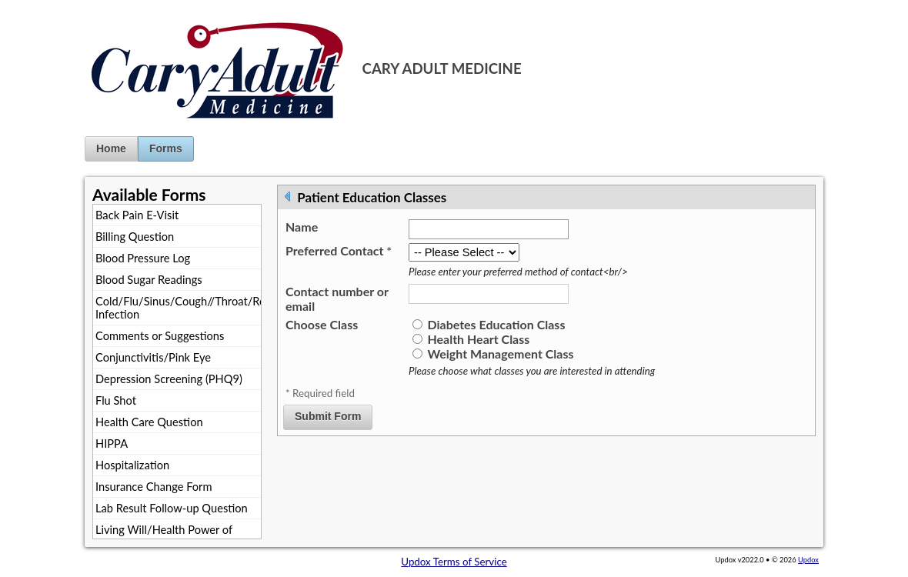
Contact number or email (337, 298)
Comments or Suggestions (159, 335)
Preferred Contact (338, 250)
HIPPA (111, 443)
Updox (808, 559)
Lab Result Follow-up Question (171, 508)
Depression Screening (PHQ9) (168, 378)
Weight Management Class (500, 353)
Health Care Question (149, 422)
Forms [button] (165, 148)
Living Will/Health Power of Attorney (163, 536)
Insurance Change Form (153, 486)
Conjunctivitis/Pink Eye (153, 357)
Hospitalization (132, 465)
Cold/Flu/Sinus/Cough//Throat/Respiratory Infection (178, 308)
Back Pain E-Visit (137, 215)
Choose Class (321, 324)
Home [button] (111, 148)
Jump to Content (37, 6)
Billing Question (134, 236)
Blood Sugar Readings (148, 279)
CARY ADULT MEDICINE (442, 68)
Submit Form (328, 416)
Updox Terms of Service (453, 561)
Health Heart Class (478, 339)
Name (301, 226)
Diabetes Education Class (496, 324)
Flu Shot (115, 400)
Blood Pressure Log (142, 258)
